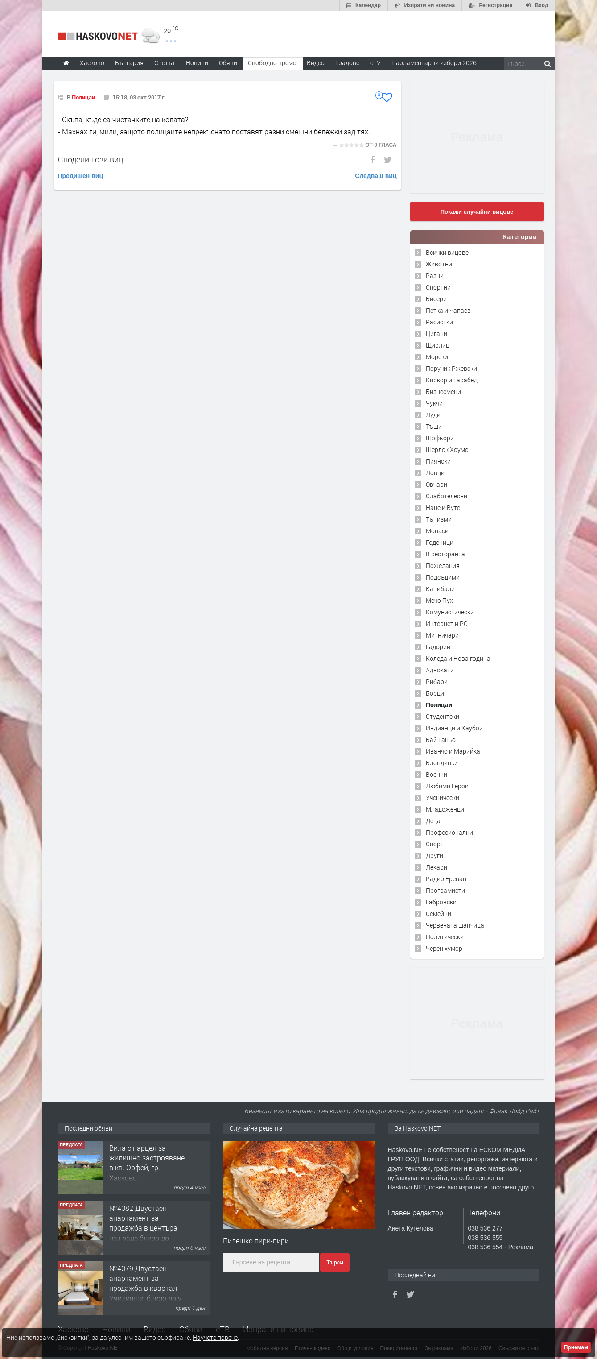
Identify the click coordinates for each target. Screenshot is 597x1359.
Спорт (435, 844)
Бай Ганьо (441, 739)
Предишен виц (80, 175)
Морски (437, 356)
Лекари (436, 867)
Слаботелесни (446, 496)
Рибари (437, 681)
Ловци (435, 472)
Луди (433, 414)
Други (434, 855)
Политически (445, 936)
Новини (197, 62)
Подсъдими (443, 577)
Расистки (439, 322)
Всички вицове (447, 252)
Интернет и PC (447, 623)
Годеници (439, 542)
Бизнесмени (443, 391)
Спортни (438, 287)
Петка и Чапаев (448, 310)
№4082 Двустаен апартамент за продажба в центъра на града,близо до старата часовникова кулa (145, 1233)
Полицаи (83, 97)
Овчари (436, 484)
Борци (435, 693)
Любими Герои (447, 786)
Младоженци (445, 809)
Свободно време (272, 62)
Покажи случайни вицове (477, 211)
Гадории (438, 646)
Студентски (442, 716)
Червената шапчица (455, 925)
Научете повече (215, 1337)
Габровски (441, 902)
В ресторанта (445, 554)
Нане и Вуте (443, 507)
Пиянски (438, 461)
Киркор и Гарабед (452, 380)
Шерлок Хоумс (447, 449)
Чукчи (434, 403)
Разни (435, 275)
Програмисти (445, 890)
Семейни (438, 913)
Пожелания (443, 565)
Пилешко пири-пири (256, 1240)
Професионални (449, 832)
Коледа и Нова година (458, 658)
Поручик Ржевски (451, 368)
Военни (436, 774)
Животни (439, 264)
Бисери (436, 298)
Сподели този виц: (91, 159)
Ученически (442, 797)
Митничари (442, 635)
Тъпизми (439, 519)
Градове (347, 62)
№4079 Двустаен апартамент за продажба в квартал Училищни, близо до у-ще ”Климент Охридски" (146, 1293)
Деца (433, 820)
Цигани (436, 333)
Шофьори (440, 438)
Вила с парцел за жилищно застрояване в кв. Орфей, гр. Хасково (147, 1162)
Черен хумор (444, 948)
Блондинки (442, 762)
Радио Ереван (446, 878)
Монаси (437, 530)
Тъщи (434, 426)
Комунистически (450, 612)
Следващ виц (375, 175)
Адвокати (440, 670)
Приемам (576, 1347)
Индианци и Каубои (454, 728)
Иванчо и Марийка (453, 751)
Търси (334, 1263)
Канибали (440, 588)
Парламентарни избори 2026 (434, 62)
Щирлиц (437, 345)
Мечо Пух (439, 600)
